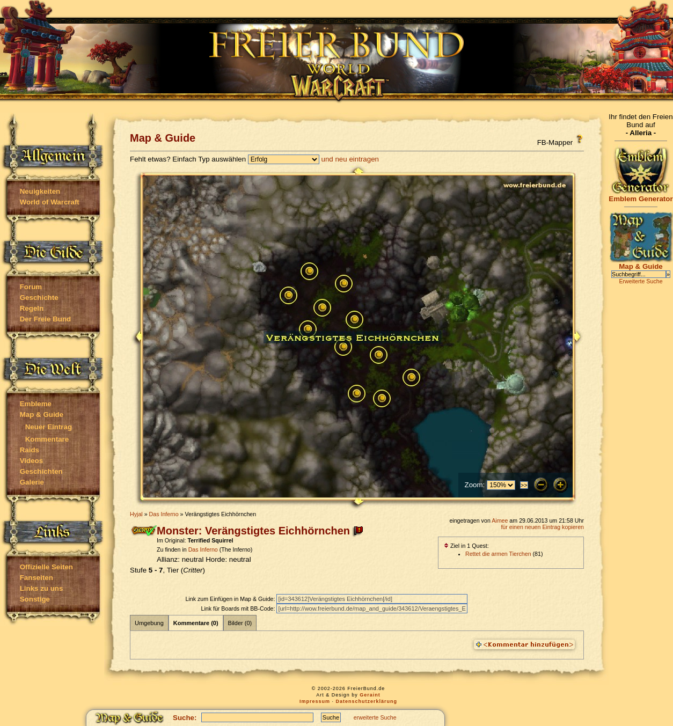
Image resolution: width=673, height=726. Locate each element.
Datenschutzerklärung (367, 701)
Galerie (32, 482)
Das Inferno (164, 514)
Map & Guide (41, 414)
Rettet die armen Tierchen (498, 554)
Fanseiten (36, 578)
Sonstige (35, 599)
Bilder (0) (240, 623)
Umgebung (149, 623)
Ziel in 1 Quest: (466, 545)
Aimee (500, 520)
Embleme (36, 404)
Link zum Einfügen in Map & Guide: (230, 599)
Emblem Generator (641, 195)
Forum (31, 287)
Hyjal (136, 514)
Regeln (31, 308)
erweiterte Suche (375, 717)
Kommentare (47, 439)
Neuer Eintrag (48, 427)
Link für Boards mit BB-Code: (238, 608)
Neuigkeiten (40, 191)
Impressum (314, 701)
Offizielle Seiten (46, 567)
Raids (29, 450)
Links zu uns (41, 588)
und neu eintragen (350, 159)
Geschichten (41, 471)
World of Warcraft (49, 202)
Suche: (184, 718)
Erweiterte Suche (640, 281)
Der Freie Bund (45, 319)
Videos (31, 461)
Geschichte (39, 298)
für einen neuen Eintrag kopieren (542, 527)
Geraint (370, 695)
